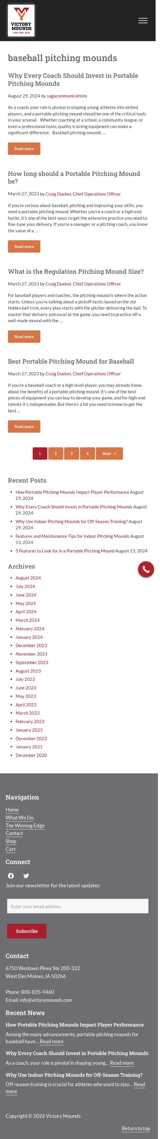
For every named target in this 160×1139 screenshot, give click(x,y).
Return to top (136, 1128)
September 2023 (32, 662)
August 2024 (28, 577)
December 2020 (31, 755)
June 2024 (26, 594)
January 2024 (29, 637)
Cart (11, 849)
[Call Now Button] (146, 569)
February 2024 (30, 628)
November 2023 (31, 653)
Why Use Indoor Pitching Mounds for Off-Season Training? (72, 521)
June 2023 (26, 687)
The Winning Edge (25, 825)
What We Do (20, 817)
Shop (11, 841)
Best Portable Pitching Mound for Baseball (71, 361)
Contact (14, 833)
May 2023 (26, 696)
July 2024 (25, 586)
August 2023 (28, 670)
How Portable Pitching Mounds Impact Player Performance (72, 492)
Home (12, 810)
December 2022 (31, 738)
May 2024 (26, 603)
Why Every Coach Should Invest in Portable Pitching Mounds (73, 80)
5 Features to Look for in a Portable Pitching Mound (65, 550)
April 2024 (26, 611)
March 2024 (28, 620)
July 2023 (25, 679)
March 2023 (28, 712)
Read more (27, 149)
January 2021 (29, 746)
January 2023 (29, 730)
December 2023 (31, 645)
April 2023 (26, 704)
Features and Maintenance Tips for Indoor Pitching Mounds (72, 536)
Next (106, 453)
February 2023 (30, 721)
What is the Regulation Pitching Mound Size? (76, 271)
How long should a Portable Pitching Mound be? (74, 178)
